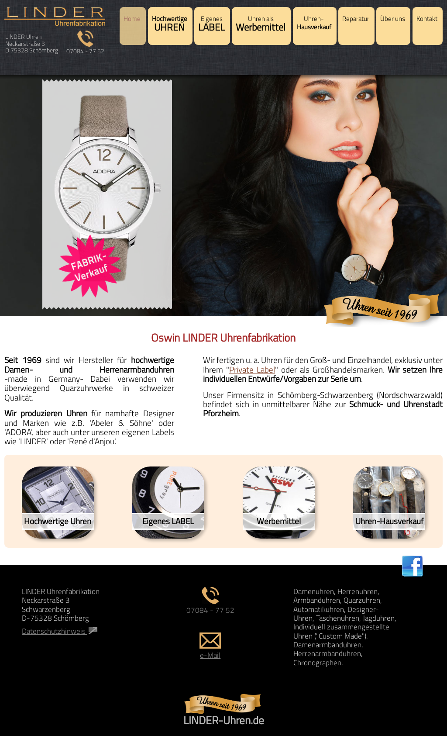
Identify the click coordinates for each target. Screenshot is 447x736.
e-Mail (210, 650)
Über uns (392, 19)
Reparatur (355, 19)
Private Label (252, 369)
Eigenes (211, 24)
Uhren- (314, 23)
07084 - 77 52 (85, 47)
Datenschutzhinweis (59, 631)
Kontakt (426, 19)
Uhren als (260, 24)
